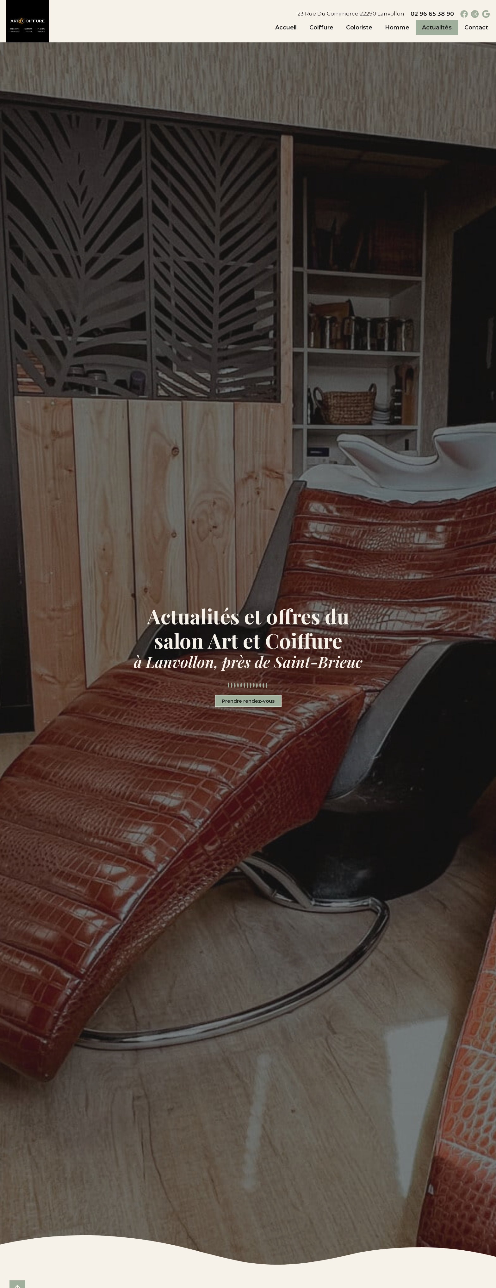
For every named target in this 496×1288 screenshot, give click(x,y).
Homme (397, 27)
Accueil (286, 27)
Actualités (437, 27)
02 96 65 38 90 (431, 13)
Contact (476, 27)
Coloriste (359, 27)
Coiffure (321, 27)
